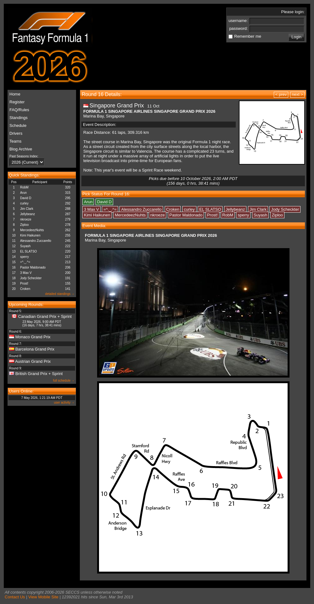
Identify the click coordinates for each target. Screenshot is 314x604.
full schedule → (63, 380)
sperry (24, 256)
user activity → (64, 402)
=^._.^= (25, 262)
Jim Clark (26, 208)
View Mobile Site (43, 597)
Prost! (24, 283)
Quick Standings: (24, 175)
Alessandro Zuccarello (35, 240)
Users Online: (21, 391)
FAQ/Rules (19, 109)
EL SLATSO (28, 251)
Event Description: (99, 124)
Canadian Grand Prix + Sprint (45, 316)
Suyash (25, 246)
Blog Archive (20, 149)
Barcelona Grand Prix (34, 349)
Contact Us (15, 597)
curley (24, 203)
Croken (25, 289)
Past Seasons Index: (23, 156)
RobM (24, 187)
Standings (18, 117)
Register (17, 102)
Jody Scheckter (30, 278)
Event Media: (94, 225)
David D (25, 198)
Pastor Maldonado (33, 267)
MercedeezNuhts (32, 230)
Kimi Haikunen (30, 235)
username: (239, 20)
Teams (15, 141)
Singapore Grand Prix (117, 105)
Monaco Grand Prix (33, 337)
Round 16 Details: (102, 94)
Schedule (17, 125)
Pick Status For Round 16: (106, 194)
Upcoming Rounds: (26, 304)
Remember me (247, 36)
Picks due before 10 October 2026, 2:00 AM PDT (193, 181)
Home (14, 94)
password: (239, 28)
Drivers (15, 133)
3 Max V (26, 273)
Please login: (293, 11)
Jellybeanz (27, 214)
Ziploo (24, 224)
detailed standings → (59, 294)
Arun (23, 192)
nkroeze (25, 219)
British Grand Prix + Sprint (39, 373)
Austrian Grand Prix (33, 361)
